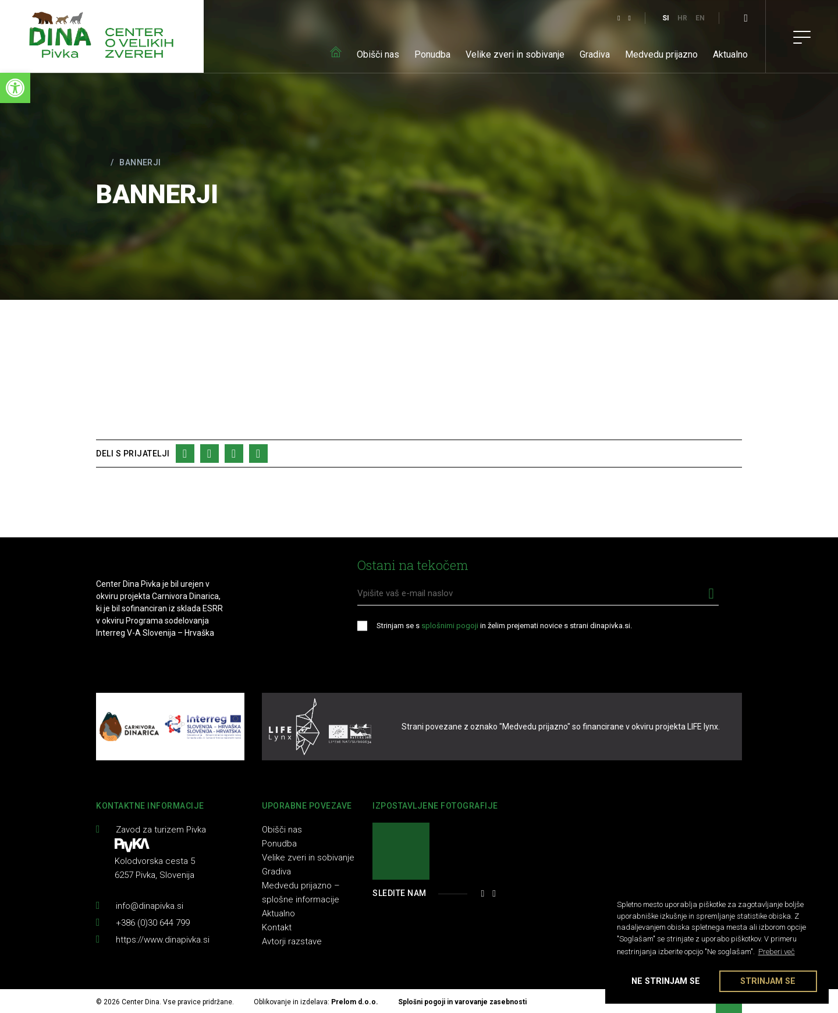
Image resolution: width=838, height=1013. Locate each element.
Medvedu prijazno (661, 54)
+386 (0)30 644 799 (153, 923)
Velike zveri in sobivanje (515, 54)
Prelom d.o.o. (354, 1002)
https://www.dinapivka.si (163, 939)
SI (665, 18)
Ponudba (432, 54)
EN (700, 18)
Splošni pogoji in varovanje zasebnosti (462, 1002)
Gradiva (595, 54)
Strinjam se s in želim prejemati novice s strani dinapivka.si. (504, 625)
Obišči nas (378, 54)
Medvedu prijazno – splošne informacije (301, 892)
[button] (15, 88)
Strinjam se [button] (768, 981)
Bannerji (140, 162)
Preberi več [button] (776, 951)
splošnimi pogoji (449, 625)
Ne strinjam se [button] (665, 981)
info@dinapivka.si (149, 906)
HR (682, 18)
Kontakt (277, 927)
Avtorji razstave (292, 941)
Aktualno (730, 54)
